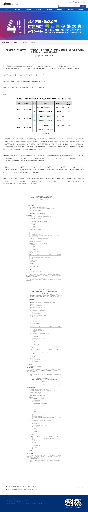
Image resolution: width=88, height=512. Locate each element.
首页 (7, 9)
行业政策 (33, 42)
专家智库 (81, 9)
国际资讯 (49, 9)
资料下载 (17, 9)
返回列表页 (81, 488)
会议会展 (59, 9)
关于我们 (28, 9)
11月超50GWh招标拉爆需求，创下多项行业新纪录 (19, 486)
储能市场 (24, 42)
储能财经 (16, 42)
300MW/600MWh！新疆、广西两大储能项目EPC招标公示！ (22, 489)
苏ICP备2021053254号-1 (31, 500)
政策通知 (70, 9)
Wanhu (40, 503)
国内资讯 (38, 9)
